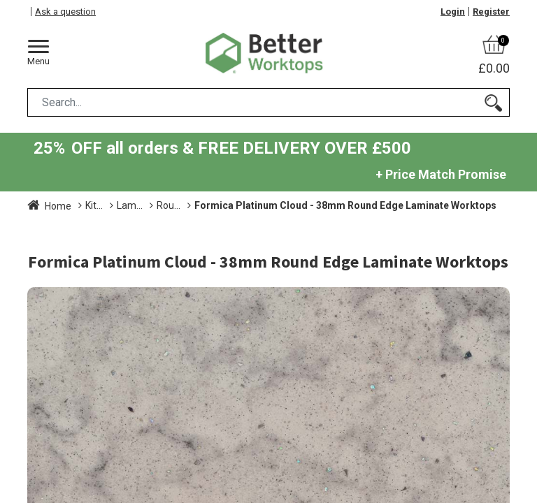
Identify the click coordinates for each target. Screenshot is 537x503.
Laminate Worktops (219, 205)
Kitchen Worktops (123, 205)
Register (491, 11)
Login (453, 11)
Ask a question (65, 11)
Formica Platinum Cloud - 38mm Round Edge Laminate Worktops (178, 220)
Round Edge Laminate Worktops (346, 205)
